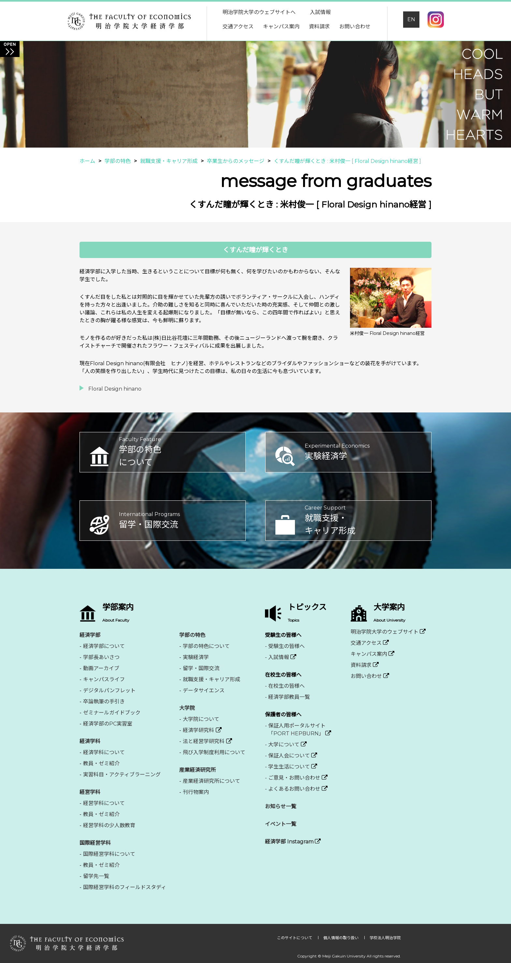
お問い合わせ (355, 26)
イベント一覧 (280, 824)
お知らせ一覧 (280, 806)
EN (411, 19)
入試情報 (320, 12)
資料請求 (319, 26)
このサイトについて (295, 937)
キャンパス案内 (281, 26)
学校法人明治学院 (385, 937)
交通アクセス (238, 26)
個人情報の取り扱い (341, 937)
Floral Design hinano (114, 389)
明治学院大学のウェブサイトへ (259, 12)
